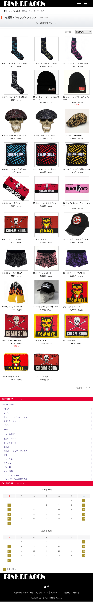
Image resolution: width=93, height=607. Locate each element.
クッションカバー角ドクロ (12, 341)
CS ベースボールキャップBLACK (75, 239)
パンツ (6, 427)
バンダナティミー (39, 341)
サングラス (8, 463)
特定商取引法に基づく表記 (23, 598)
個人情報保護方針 (42, 598)
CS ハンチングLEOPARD (72, 135)
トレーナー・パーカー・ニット (17, 418)
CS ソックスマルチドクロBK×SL (14, 97)
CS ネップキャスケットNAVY (44, 135)
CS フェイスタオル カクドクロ (44, 203)
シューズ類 (8, 476)
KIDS (6, 431)
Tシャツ (7, 410)
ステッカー (8, 467)
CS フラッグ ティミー (41, 239)
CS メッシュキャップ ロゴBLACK (45, 307)
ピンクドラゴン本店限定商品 (16, 484)
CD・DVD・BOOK (12, 480)
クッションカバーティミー (73, 307)
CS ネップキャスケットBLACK (14, 135)
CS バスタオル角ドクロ (11, 203)
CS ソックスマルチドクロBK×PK (75, 63)
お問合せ (76, 598)
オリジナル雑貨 (16, 11)
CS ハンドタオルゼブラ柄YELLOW (76, 169)
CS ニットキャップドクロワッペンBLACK (76, 98)
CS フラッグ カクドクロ (11, 239)
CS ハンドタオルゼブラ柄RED (44, 169)
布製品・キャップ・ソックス (16, 455)
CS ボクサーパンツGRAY (12, 273)
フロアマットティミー (10, 377)
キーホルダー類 (10, 446)
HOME (5, 11)
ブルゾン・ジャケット (13, 423)
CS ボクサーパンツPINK (42, 273)
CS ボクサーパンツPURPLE (74, 273)
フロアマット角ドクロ (41, 377)
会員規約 (67, 598)
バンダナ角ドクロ (70, 341)
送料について (56, 598)
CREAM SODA (8, 405)
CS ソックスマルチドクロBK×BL (14, 63)
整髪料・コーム (10, 442)
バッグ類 (7, 472)
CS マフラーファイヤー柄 (12, 307)
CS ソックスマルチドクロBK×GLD (46, 63)
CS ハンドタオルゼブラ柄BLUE (14, 169)
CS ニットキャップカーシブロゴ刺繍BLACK (46, 98)
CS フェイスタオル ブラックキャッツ (76, 204)
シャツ (6, 414)
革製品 (6, 450)
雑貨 (6, 459)
